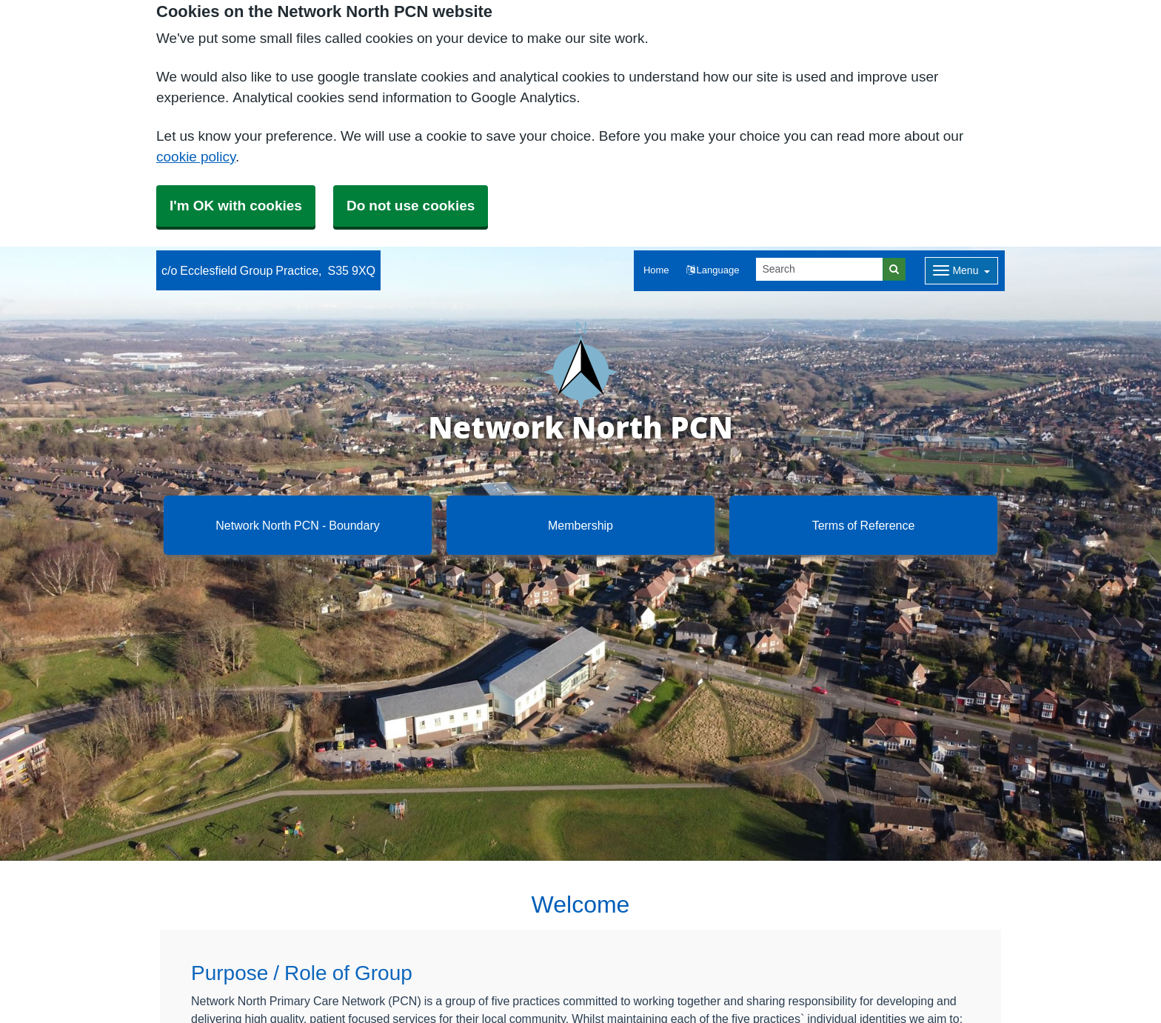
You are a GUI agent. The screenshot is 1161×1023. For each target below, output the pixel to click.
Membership (580, 525)
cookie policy (195, 157)
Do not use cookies (411, 206)
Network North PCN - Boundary (297, 525)
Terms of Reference (863, 525)
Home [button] (656, 270)
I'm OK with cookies (236, 206)
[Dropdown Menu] (961, 270)
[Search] (819, 269)
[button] (713, 270)
